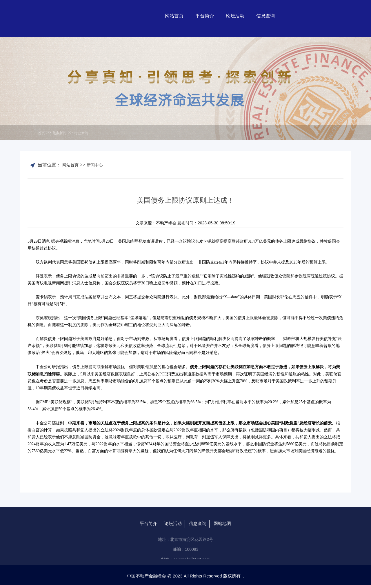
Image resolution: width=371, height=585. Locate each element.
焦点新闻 (59, 133)
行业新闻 (81, 133)
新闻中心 (95, 165)
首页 (41, 133)
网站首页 (70, 165)
